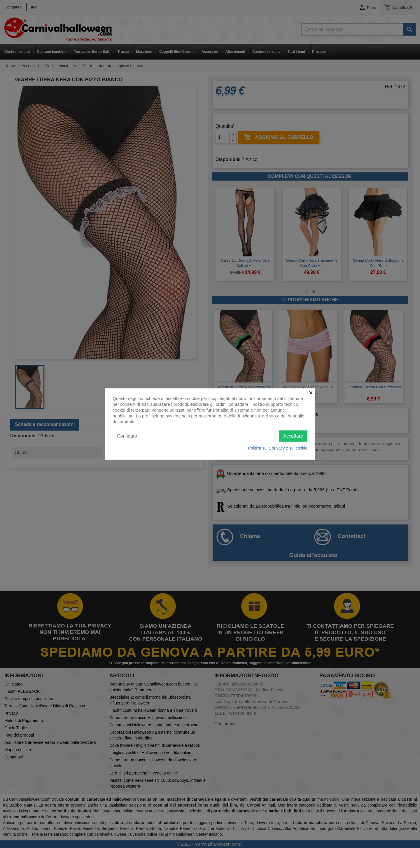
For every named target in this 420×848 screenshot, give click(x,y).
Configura (127, 435)
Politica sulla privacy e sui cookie (277, 448)
